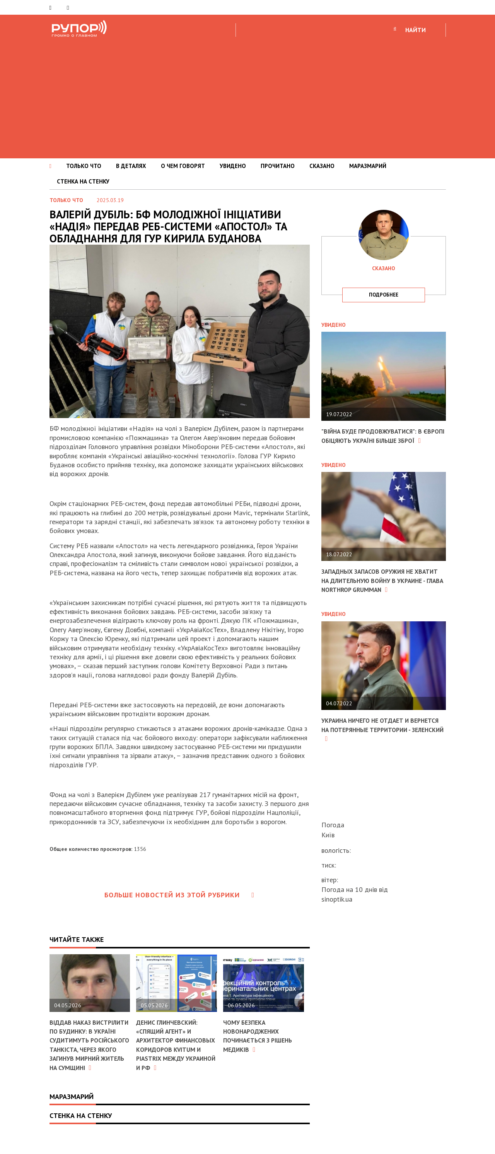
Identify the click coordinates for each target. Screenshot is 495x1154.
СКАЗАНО (322, 166)
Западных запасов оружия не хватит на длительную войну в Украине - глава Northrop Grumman (378, 594)
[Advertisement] (247, 96)
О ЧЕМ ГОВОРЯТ (183, 166)
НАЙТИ (415, 30)
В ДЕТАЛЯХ (131, 166)
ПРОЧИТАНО (278, 166)
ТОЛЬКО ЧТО (83, 166)
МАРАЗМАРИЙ (367, 166)
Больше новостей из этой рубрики (179, 894)
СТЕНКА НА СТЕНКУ (83, 181)
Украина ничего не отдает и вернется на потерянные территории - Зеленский (371, 747)
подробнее (383, 295)
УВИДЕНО (233, 166)
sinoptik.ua (336, 899)
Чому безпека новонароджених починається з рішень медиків (262, 1036)
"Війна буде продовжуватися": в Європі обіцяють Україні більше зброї (378, 440)
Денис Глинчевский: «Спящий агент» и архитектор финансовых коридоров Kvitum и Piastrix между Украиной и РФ (172, 1049)
